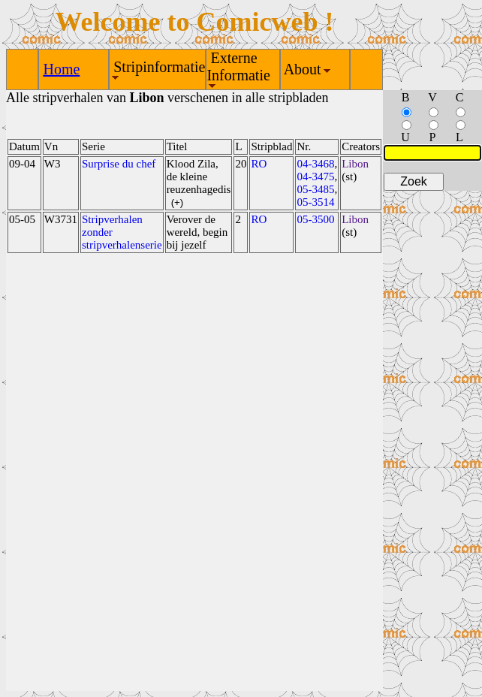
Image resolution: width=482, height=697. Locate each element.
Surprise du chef (118, 164)
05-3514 (315, 202)
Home (61, 69)
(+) (177, 202)
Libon (355, 164)
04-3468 (315, 164)
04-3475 (315, 176)
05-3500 (315, 219)
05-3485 (315, 189)
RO (259, 164)
